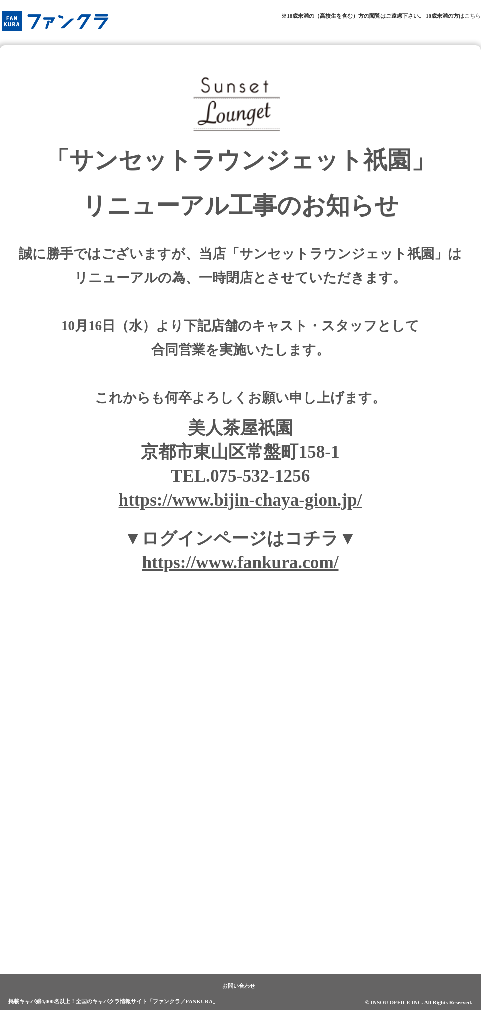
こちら (472, 16)
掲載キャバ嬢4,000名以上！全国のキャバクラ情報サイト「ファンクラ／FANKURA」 (113, 1001)
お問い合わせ (239, 986)
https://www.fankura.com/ (240, 562)
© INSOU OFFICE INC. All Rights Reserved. (419, 1002)
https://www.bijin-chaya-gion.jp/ (240, 500)
